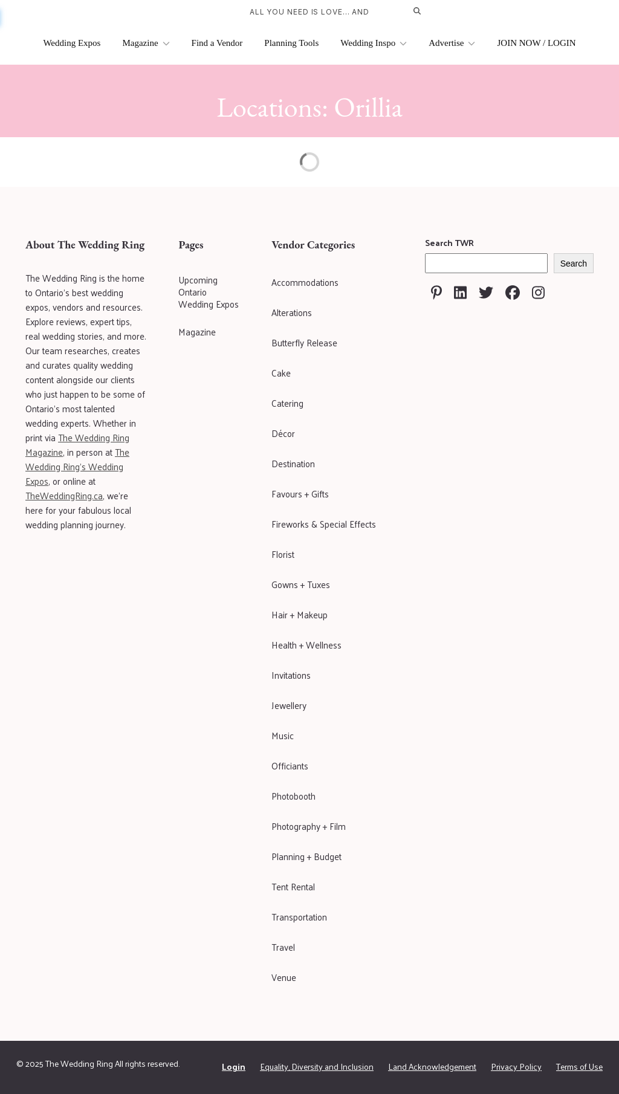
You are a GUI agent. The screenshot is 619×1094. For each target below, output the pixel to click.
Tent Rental (293, 886)
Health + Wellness (306, 644)
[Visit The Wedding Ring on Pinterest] (436, 292)
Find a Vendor (217, 43)
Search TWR (449, 242)
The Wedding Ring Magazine (77, 444)
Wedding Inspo (373, 43)
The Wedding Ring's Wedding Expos (77, 466)
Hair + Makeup (299, 614)
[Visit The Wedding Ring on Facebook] (512, 292)
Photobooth (293, 796)
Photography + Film (308, 826)
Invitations (291, 675)
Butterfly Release (304, 342)
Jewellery (288, 705)
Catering (287, 403)
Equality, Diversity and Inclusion (317, 1066)
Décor (283, 433)
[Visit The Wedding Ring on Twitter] (486, 292)
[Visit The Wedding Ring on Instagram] (538, 292)
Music (282, 735)
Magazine (145, 43)
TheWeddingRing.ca (64, 495)
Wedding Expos (71, 43)
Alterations (291, 312)
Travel (283, 947)
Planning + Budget (306, 856)
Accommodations (305, 282)
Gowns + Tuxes (300, 584)
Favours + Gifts (300, 493)
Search (573, 263)
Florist (282, 554)
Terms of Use (579, 1066)
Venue (283, 977)
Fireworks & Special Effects (323, 524)
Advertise (452, 43)
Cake (281, 372)
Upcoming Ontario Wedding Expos (208, 291)
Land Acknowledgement (432, 1066)
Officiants (289, 765)
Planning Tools (291, 43)
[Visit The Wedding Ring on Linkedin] (460, 292)
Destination (293, 463)
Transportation (299, 916)
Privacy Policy (516, 1066)
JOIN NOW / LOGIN (536, 43)
